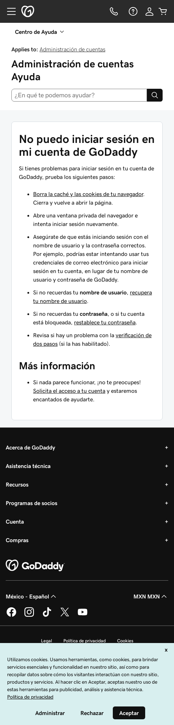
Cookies (125, 640)
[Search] (155, 95)
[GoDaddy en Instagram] (29, 615)
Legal (46, 640)
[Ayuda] (132, 11)
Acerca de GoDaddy (30, 447)
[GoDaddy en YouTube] (82, 615)
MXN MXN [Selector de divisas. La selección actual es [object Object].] (150, 596)
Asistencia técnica (28, 466)
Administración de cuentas (72, 49)
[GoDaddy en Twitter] (64, 615)
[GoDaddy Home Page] (35, 566)
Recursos (17, 484)
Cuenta (15, 521)
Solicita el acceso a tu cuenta (69, 391)
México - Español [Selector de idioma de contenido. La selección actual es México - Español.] (32, 596)
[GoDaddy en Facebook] (11, 615)
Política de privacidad (84, 640)
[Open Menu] (8, 11)
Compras (17, 540)
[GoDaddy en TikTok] (47, 615)
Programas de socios (31, 503)
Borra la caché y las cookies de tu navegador (88, 194)
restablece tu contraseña (105, 322)
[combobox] (79, 95)
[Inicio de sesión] (149, 11)
